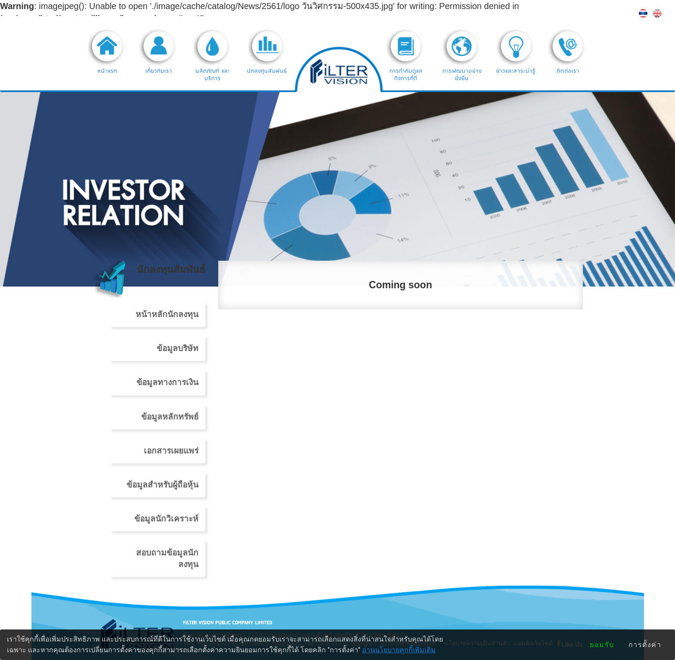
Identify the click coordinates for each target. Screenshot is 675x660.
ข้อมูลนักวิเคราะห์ (166, 518)
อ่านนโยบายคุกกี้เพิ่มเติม (399, 650)
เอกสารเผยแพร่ (171, 450)
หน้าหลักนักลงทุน (167, 314)
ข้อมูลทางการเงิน (167, 382)
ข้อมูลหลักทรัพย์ (169, 416)
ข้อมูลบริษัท (177, 348)
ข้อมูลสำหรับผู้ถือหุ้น (162, 484)
